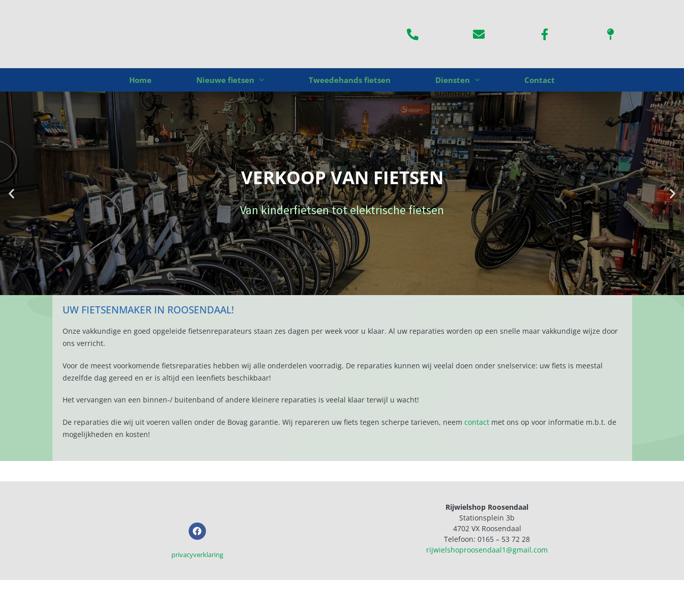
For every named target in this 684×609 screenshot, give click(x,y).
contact (476, 422)
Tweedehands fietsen (350, 80)
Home (140, 80)
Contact (539, 80)
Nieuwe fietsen (230, 80)
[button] (11, 193)
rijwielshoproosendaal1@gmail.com (487, 550)
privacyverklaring (197, 583)
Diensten (457, 80)
